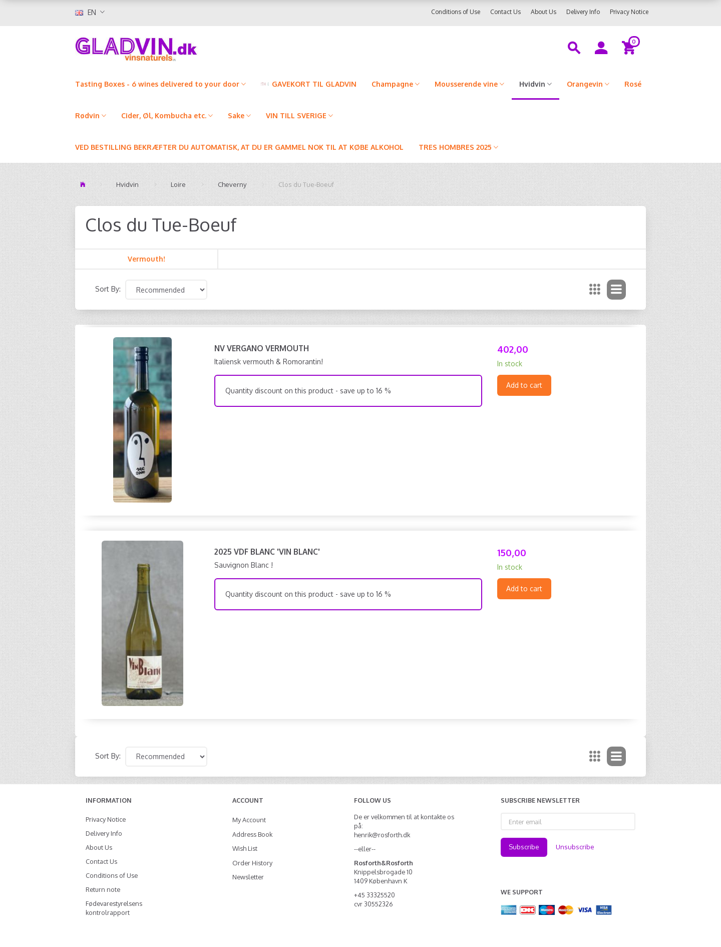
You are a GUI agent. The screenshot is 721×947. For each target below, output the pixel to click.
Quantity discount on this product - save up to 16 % (308, 390)
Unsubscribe (575, 847)
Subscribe (524, 847)
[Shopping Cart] (630, 47)
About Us (543, 12)
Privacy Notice (629, 12)
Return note (103, 889)
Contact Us (505, 12)
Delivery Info (583, 12)
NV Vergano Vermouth (261, 348)
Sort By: (108, 289)
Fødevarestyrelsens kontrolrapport (114, 907)
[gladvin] (177, 47)
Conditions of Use (455, 12)
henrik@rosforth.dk (382, 835)
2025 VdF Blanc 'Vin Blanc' (267, 552)
